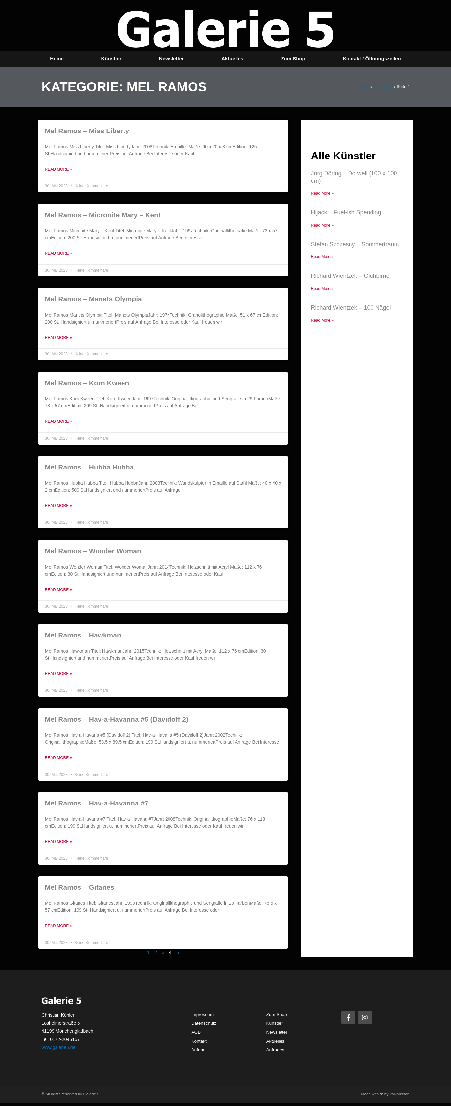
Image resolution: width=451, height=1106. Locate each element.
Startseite (359, 86)
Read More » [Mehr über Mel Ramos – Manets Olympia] (58, 338)
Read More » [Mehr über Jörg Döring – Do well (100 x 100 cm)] (322, 193)
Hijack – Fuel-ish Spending (346, 212)
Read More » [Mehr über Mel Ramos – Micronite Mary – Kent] (58, 254)
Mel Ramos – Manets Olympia (93, 299)
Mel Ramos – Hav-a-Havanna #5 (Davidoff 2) (116, 721)
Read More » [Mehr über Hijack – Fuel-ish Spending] (322, 225)
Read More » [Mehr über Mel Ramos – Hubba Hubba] (58, 507)
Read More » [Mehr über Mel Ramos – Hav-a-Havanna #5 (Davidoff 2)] (58, 760)
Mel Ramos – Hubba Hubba (89, 468)
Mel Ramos (382, 86)
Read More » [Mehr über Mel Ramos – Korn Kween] (58, 423)
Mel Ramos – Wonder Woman (93, 552)
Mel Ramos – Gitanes (79, 890)
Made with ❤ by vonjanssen (385, 1097)
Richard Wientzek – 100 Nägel (351, 308)
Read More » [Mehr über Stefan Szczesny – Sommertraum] (322, 257)
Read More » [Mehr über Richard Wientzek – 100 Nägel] (322, 321)
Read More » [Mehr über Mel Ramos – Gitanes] (58, 929)
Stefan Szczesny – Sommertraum (355, 244)
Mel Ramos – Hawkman (83, 637)
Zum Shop (293, 58)
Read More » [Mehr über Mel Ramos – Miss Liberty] (58, 169)
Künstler (111, 58)
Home (57, 58)
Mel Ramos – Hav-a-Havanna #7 (96, 805)
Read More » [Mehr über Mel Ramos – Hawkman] (58, 676)
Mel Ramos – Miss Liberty (87, 130)
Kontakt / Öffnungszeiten (372, 58)
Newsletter (171, 58)
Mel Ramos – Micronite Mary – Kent (103, 215)
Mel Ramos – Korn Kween (87, 384)
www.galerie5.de (59, 1050)
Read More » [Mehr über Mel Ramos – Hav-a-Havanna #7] (58, 844)
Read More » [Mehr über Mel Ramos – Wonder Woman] (58, 591)
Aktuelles (232, 58)
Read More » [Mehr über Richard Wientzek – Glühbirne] (322, 289)
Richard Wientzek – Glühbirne (350, 276)
